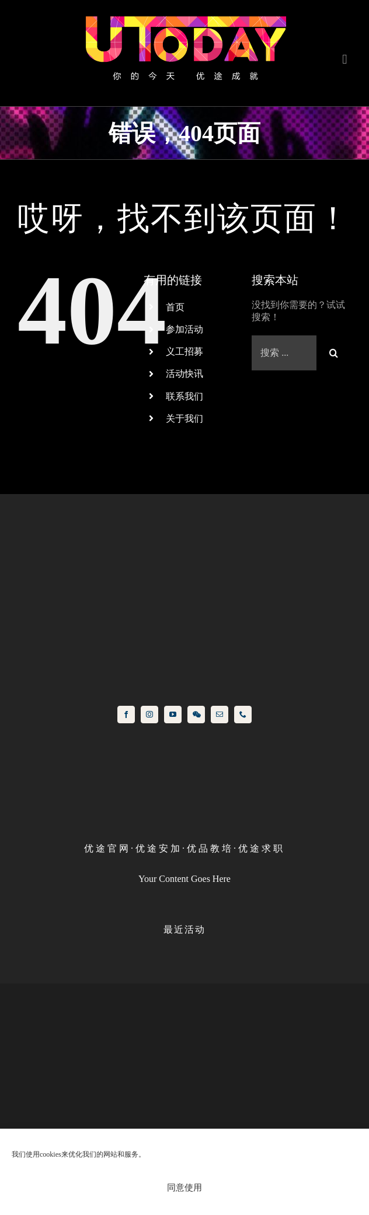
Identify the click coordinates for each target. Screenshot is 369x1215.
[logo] (184, 16)
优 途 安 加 (157, 848)
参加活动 (184, 329)
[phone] (243, 714)
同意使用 (184, 1187)
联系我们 (184, 396)
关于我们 (184, 418)
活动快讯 (184, 374)
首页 (175, 307)
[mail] (219, 714)
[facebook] (126, 714)
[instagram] (149, 714)
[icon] (184, 516)
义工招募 (184, 351)
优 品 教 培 (209, 848)
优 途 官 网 (106, 848)
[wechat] (196, 714)
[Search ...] (284, 352)
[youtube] (173, 714)
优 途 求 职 (260, 848)
